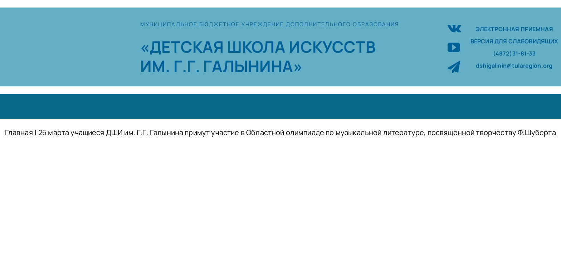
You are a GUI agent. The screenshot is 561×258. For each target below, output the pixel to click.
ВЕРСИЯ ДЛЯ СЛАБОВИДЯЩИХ (514, 41)
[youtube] (454, 47)
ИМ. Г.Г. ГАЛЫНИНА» (221, 66)
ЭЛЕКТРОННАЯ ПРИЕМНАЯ (514, 29)
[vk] (454, 27)
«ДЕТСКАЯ (183, 46)
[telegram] (454, 67)
